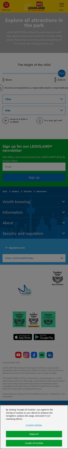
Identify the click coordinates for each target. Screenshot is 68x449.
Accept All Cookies (34, 444)
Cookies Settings (34, 426)
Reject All (34, 434)
